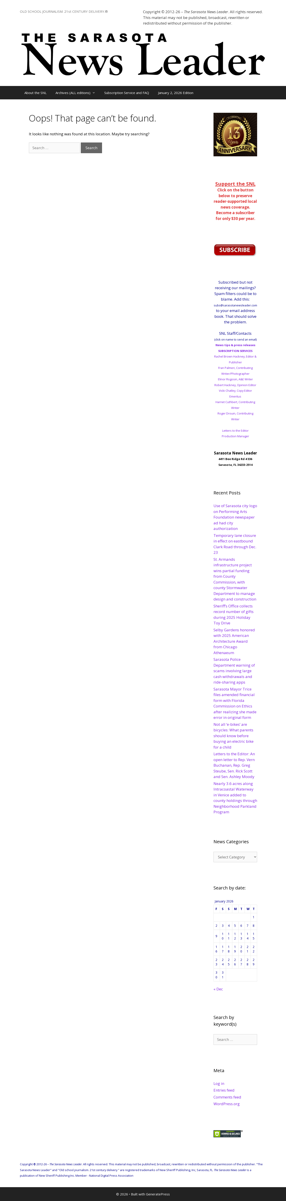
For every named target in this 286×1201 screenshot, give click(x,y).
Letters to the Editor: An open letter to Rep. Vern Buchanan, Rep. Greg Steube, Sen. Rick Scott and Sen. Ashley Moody (234, 765)
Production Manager (235, 436)
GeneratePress (158, 1194)
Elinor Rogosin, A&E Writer (235, 379)
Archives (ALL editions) (77, 92)
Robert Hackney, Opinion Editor (235, 385)
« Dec (218, 989)
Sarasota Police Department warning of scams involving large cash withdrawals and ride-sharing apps (234, 671)
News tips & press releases (235, 345)
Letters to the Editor (235, 431)
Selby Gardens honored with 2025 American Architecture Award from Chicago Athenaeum (234, 641)
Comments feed (227, 1097)
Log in (218, 1083)
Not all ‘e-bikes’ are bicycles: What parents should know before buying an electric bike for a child (233, 736)
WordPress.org (226, 1103)
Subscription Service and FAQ (126, 92)
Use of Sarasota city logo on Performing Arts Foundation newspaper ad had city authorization (235, 517)
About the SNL (35, 92)
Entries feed (224, 1090)
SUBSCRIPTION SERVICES (235, 351)
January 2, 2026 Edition (175, 92)
